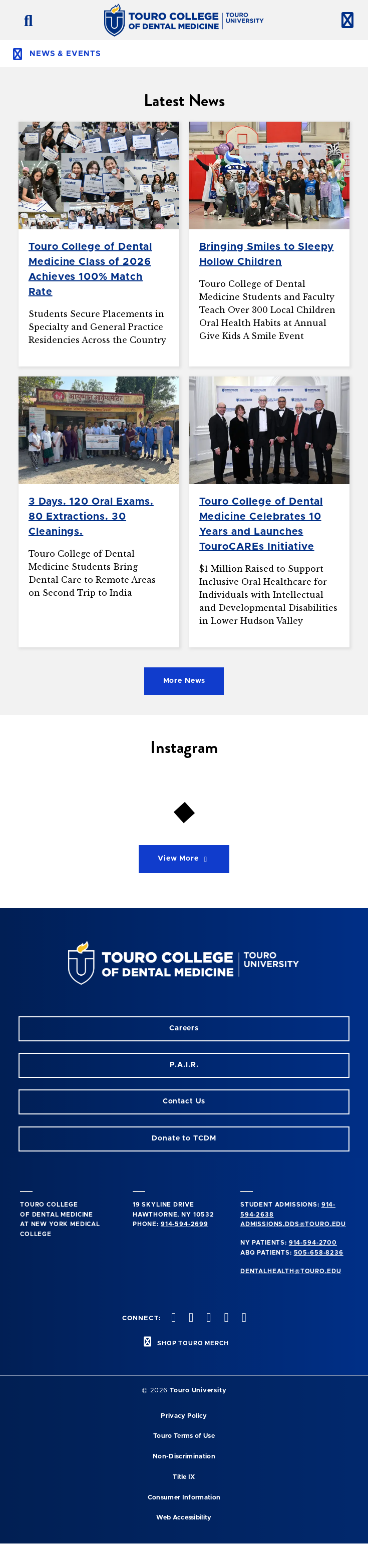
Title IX (184, 1477)
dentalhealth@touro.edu (290, 1271)
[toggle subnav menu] (184, 54)
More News (184, 680)
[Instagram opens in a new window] (172, 1318)
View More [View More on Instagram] (184, 859)
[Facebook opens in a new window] (190, 1318)
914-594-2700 (313, 1243)
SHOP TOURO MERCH (192, 1343)
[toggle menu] (343, 20)
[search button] (25, 20)
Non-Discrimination (184, 1456)
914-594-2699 (184, 1224)
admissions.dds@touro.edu (293, 1224)
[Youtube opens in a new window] (242, 1318)
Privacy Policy (184, 1416)
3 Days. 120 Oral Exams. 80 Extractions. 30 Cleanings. (91, 517)
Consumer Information (184, 1497)
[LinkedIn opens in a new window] (207, 1318)
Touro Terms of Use (184, 1436)
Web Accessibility (183, 1517)
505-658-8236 (318, 1253)
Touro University (198, 1390)
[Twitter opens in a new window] (225, 1318)
